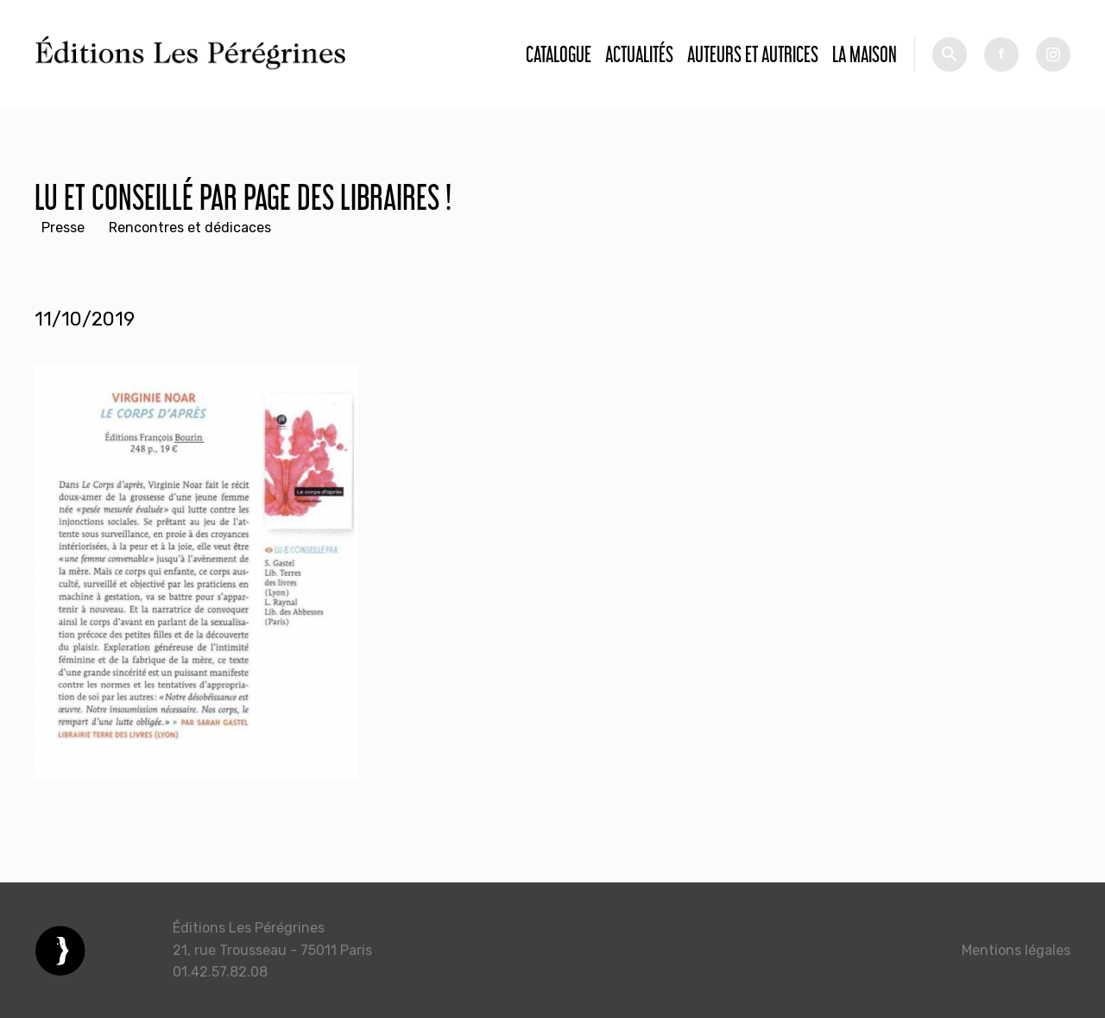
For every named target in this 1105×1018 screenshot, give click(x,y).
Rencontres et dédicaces (190, 227)
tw (1053, 54)
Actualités (639, 53)
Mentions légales (1016, 950)
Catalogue (558, 53)
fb (1001, 54)
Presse (63, 227)
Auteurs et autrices (752, 53)
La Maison (864, 53)
